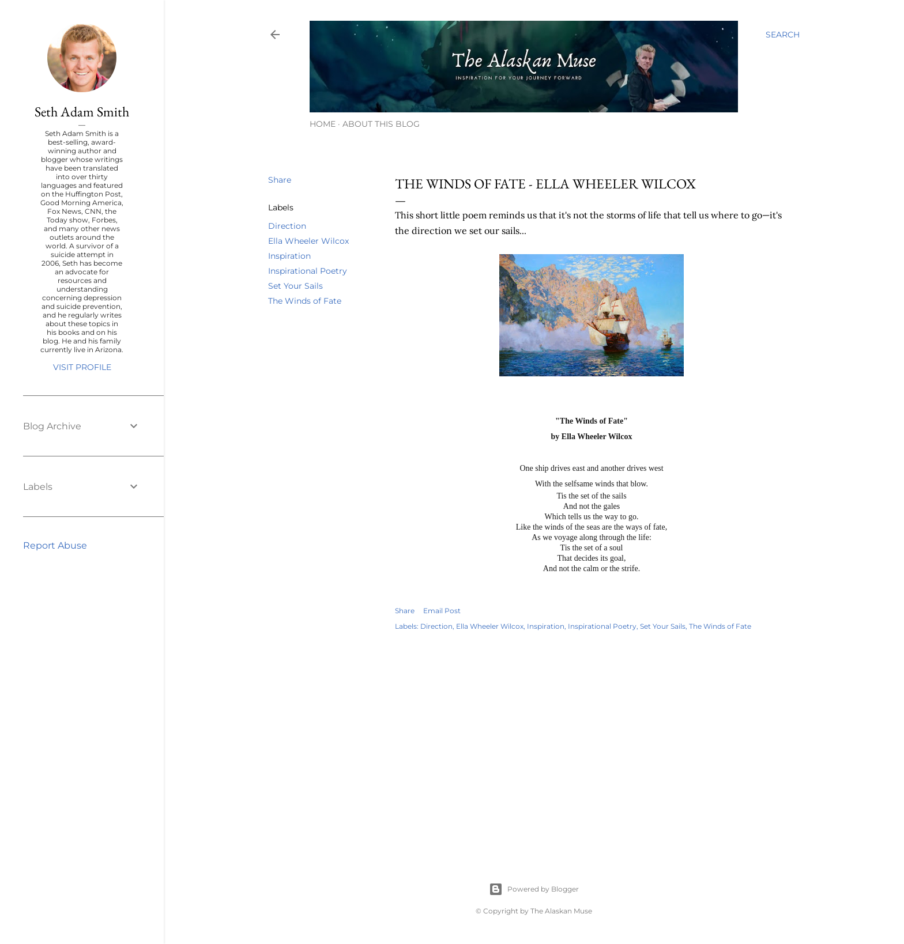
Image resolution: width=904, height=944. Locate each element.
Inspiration (289, 256)
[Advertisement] (591, 744)
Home (323, 124)
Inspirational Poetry (307, 271)
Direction (287, 226)
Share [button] (279, 180)
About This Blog (381, 124)
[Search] (783, 34)
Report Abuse (55, 545)
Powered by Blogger (534, 889)
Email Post (442, 610)
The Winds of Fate (304, 301)
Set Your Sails (295, 286)
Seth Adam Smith (82, 111)
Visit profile (82, 367)
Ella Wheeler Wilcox (308, 241)
